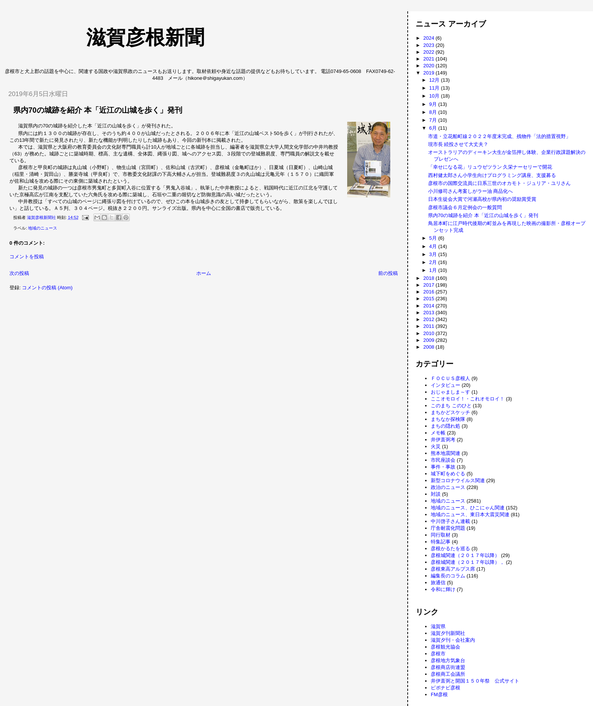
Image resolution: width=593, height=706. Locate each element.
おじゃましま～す (450, 392)
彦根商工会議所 (448, 674)
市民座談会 (443, 460)
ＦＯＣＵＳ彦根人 (450, 378)
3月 (433, 254)
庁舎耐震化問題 (448, 528)
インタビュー (445, 385)
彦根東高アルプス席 (453, 569)
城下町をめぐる (448, 473)
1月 (433, 270)
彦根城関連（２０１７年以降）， (468, 562)
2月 (433, 262)
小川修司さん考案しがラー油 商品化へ (470, 191)
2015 (429, 298)
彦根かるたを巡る (450, 548)
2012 (429, 319)
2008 (429, 347)
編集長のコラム (448, 576)
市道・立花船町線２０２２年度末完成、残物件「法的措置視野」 (499, 136)
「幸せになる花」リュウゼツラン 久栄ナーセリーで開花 (490, 167)
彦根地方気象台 (448, 660)
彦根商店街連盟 (448, 667)
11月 (435, 88)
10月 (435, 96)
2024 (429, 38)
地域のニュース (42, 228)
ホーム (203, 273)
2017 (429, 285)
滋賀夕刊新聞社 (448, 633)
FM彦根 (439, 694)
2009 (429, 340)
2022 (429, 52)
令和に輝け (443, 589)
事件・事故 (443, 467)
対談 (436, 494)
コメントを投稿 (26, 256)
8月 (433, 112)
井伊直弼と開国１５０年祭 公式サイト (475, 681)
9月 (433, 104)
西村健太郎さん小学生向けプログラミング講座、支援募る (492, 175)
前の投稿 (388, 273)
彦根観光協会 (445, 647)
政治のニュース (448, 487)
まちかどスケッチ (450, 412)
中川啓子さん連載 (450, 521)
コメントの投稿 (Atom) (47, 287)
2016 (429, 292)
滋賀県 (438, 626)
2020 (429, 65)
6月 (433, 128)
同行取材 (440, 535)
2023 (429, 45)
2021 (429, 59)
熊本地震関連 (445, 453)
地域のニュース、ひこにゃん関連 (468, 507)
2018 (429, 278)
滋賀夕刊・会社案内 (453, 640)
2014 (429, 306)
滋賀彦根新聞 (106, 37)
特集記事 (440, 542)
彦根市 (438, 653)
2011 (429, 326)
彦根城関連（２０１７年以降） (465, 555)
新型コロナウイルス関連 (458, 480)
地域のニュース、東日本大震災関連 (470, 514)
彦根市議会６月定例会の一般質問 (465, 207)
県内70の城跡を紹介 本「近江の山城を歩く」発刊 (483, 215)
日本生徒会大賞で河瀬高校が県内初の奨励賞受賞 (482, 199)
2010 (429, 333)
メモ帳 (438, 433)
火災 (436, 446)
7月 (433, 120)
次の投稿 (19, 273)
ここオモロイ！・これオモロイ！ (468, 399)
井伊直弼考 (443, 439)
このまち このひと (451, 405)
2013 (429, 312)
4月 (433, 246)
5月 (433, 238)
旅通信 (438, 582)
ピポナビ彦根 (445, 687)
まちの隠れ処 (445, 426)
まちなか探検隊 (448, 419)
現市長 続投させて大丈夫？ (458, 144)
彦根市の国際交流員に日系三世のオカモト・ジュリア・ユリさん (499, 183)
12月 (435, 80)
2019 (429, 73)
